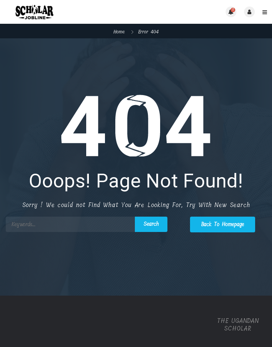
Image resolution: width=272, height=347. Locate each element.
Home (119, 32)
